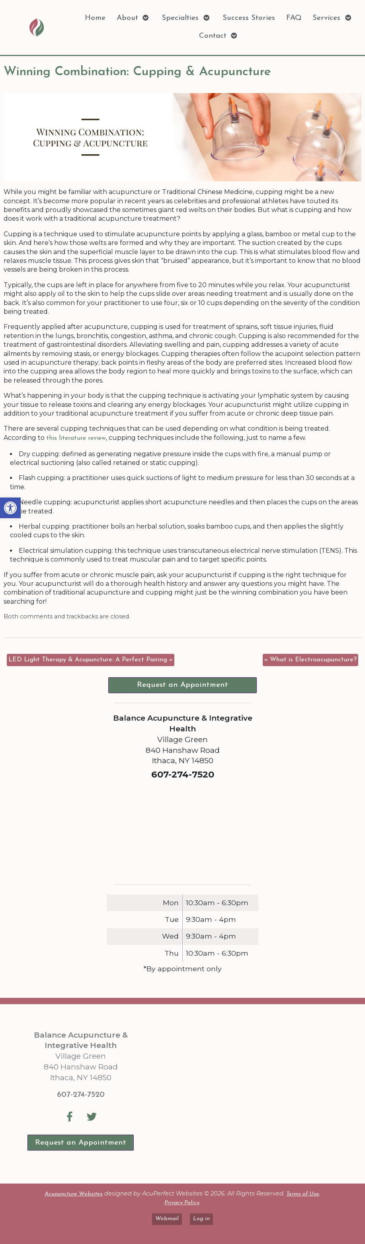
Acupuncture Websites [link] (74, 1194)
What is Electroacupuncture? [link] (310, 660)
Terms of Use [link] (302, 1194)
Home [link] (95, 18)
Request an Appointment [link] (182, 685)
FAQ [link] (294, 18)
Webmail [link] (167, 1219)
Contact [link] (212, 36)
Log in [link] (201, 1219)
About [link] (127, 18)
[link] (10, 508)
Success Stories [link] (249, 18)
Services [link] (326, 18)
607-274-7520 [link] (81, 1095)
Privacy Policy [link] (181, 1203)
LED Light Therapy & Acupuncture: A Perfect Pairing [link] (90, 660)
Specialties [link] (180, 18)
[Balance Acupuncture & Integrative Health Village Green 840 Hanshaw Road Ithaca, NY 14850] (250, 1093)
